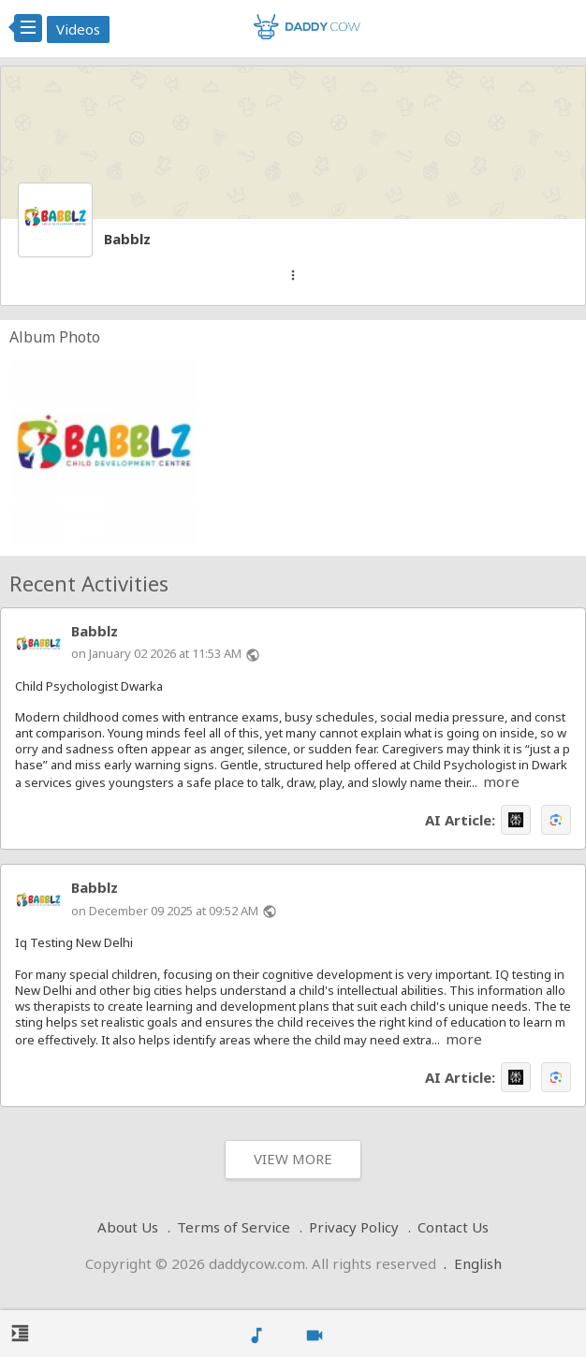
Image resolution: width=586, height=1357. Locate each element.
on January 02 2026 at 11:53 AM (156, 653)
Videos (78, 29)
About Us (127, 1227)
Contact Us (453, 1227)
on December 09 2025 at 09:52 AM (164, 910)
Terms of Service (233, 1227)
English (478, 1263)
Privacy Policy (354, 1227)
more (501, 781)
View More (293, 1158)
